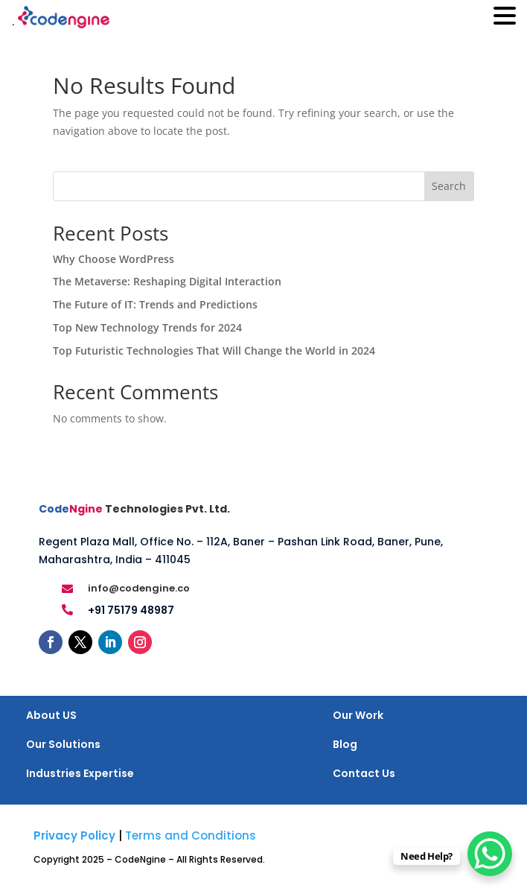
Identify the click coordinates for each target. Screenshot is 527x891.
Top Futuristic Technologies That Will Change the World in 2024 (214, 350)
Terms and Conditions (190, 835)
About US (51, 715)
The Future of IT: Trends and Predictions (155, 304)
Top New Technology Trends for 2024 (147, 327)
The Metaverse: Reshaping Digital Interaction (167, 281)
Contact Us (364, 773)
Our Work (358, 715)
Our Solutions (63, 744)
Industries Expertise (80, 773)
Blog (345, 744)
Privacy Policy (74, 835)
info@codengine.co (139, 588)
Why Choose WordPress (113, 259)
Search (449, 186)
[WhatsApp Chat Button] (489, 853)
